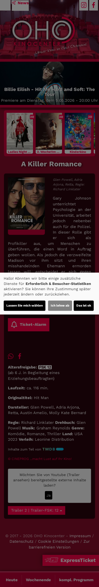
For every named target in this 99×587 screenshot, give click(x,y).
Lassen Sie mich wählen (24, 305)
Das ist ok (83, 305)
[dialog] (49, 294)
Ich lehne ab (60, 305)
